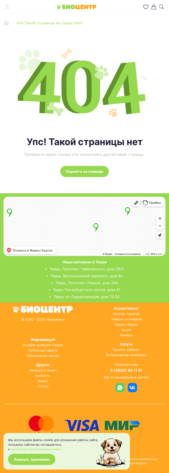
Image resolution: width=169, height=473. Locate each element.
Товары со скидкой (126, 319)
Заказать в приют (43, 370)
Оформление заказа (43, 356)
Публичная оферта (43, 350)
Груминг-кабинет (126, 350)
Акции (126, 330)
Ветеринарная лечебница (126, 355)
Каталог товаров (126, 314)
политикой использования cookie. (36, 449)
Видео (43, 381)
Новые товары (126, 324)
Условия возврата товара (43, 345)
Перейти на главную (84, 171)
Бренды (126, 335)
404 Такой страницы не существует (49, 23)
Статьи (43, 386)
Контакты (42, 375)
